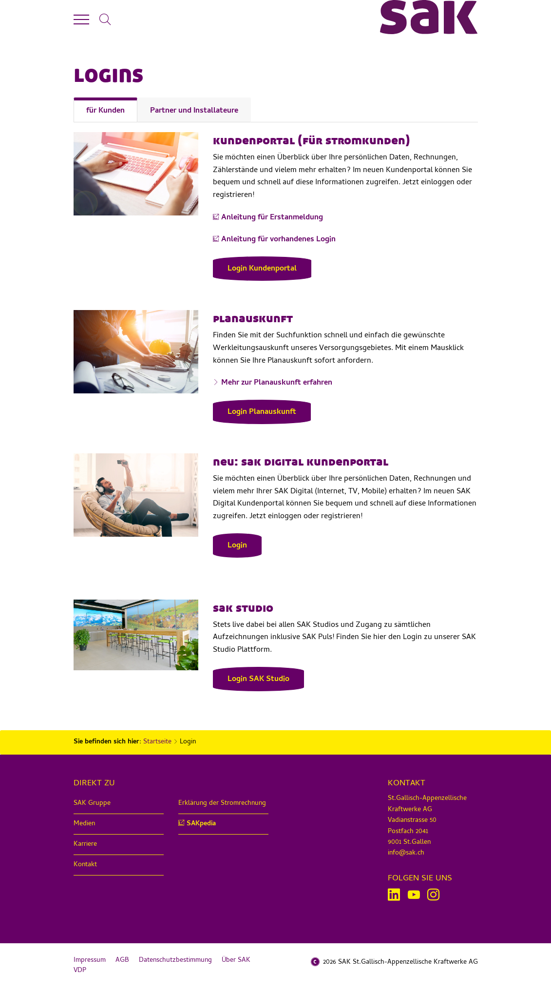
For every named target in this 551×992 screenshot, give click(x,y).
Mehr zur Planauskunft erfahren (276, 383)
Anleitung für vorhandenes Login (278, 240)
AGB (122, 960)
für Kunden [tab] (105, 111)
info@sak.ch (406, 853)
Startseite (157, 742)
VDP (80, 970)
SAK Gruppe (92, 803)
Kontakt (85, 865)
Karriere (85, 844)
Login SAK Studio (258, 679)
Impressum (90, 960)
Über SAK (236, 960)
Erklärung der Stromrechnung (222, 803)
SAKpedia (201, 824)
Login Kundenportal (262, 269)
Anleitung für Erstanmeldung (272, 218)
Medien (84, 824)
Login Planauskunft (262, 412)
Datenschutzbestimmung (175, 960)
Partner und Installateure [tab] (194, 111)
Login (237, 546)
